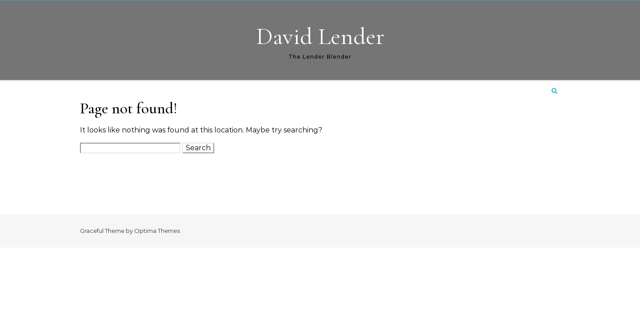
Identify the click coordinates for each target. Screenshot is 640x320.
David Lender (320, 36)
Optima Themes (157, 230)
